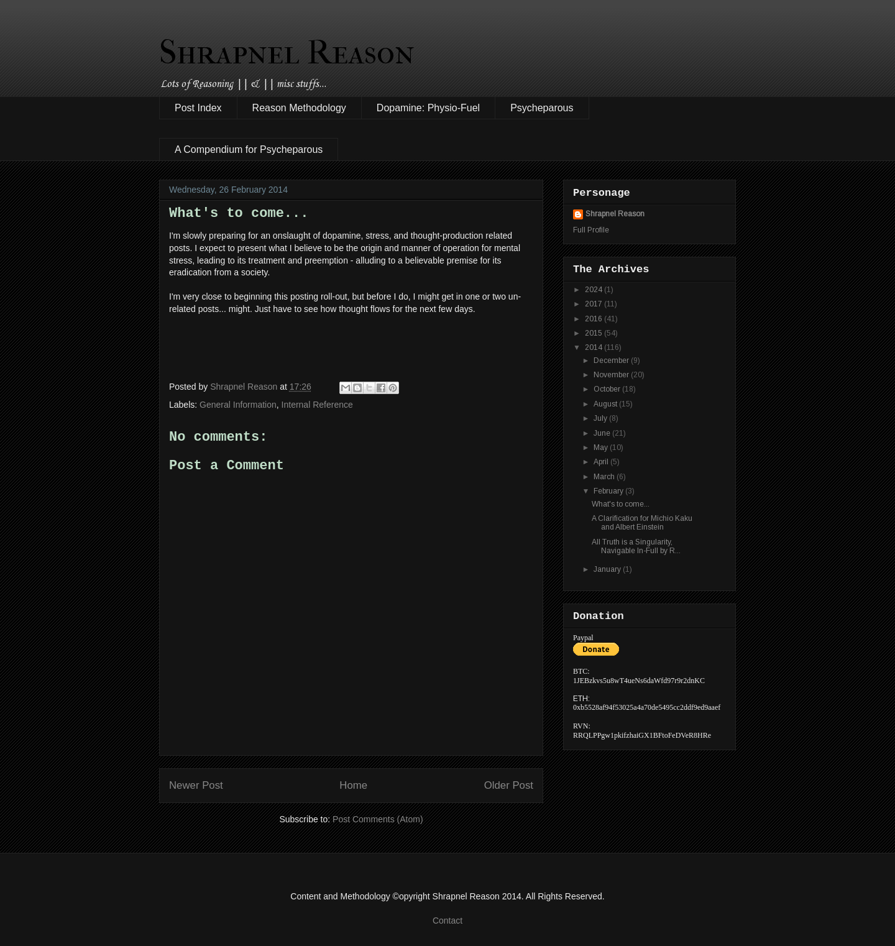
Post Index (198, 108)
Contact (447, 920)
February (609, 491)
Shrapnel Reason (287, 52)
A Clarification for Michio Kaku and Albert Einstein (642, 522)
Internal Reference (317, 405)
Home (353, 785)
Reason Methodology (299, 108)
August (606, 404)
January (608, 569)
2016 (594, 319)
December (612, 360)
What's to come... (620, 504)
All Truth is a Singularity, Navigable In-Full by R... (636, 546)
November (612, 374)
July (601, 418)
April (602, 461)
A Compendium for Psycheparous (249, 149)
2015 (594, 333)
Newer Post (196, 785)
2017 (594, 304)
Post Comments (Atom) (378, 819)
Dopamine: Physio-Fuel (428, 108)
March (605, 476)
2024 (594, 289)
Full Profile (591, 230)
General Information (238, 405)
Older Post (508, 785)
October (608, 389)
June (603, 433)
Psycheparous (541, 108)
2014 (594, 347)
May (602, 447)
